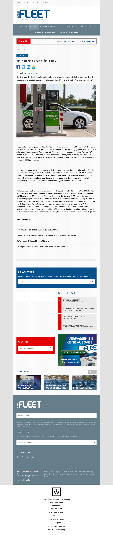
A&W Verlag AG (26, 476)
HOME (18, 3)
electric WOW (85, 474)
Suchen (74, 32)
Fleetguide (63, 474)
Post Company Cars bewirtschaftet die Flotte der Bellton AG (79, 309)
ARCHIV (35, 3)
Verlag (93, 474)
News (52, 472)
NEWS (26, 49)
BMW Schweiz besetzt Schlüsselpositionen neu (73, 301)
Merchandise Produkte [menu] (71, 472)
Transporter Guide (73, 474)
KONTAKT (45, 3)
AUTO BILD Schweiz (56, 512)
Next (94, 372)
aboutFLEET (56, 505)
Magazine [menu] (59, 472)
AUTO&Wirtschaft (56, 502)
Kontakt (47, 476)
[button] (34, 27)
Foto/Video (48, 474)
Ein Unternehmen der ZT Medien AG (56, 500)
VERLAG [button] (27, 3)
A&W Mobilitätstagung (56, 530)
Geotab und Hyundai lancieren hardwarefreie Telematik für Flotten (78, 326)
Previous (90, 372)
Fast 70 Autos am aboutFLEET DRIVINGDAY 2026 (74, 317)
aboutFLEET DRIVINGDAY (56, 526)
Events (56, 474)
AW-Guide (56, 516)
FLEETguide (56, 523)
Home (47, 472)
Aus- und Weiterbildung (87, 472)
